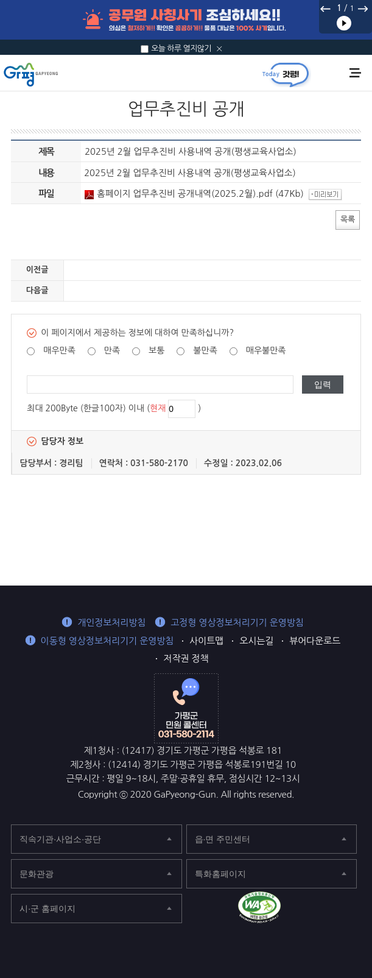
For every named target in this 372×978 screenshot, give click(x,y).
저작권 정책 (185, 658)
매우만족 (59, 350)
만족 (112, 350)
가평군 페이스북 (301, 909)
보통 (156, 350)
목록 (347, 219)
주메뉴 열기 (355, 72)
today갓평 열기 (285, 74)
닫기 (219, 48)
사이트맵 (206, 640)
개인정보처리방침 (111, 622)
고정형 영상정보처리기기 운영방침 (237, 622)
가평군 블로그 (328, 909)
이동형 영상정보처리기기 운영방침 (107, 640)
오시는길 (256, 640)
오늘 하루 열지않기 (181, 48)
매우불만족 (266, 350)
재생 (344, 23)
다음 (362, 8)
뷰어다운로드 (314, 640)
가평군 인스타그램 (355, 909)
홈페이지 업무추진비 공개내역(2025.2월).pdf (179, 193)
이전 (325, 8)
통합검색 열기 (334, 73)
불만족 (205, 350)
